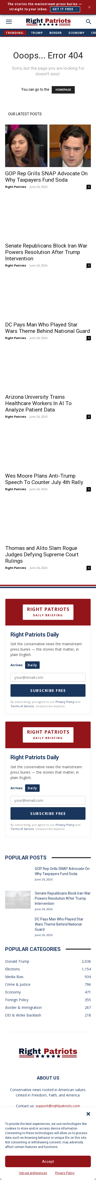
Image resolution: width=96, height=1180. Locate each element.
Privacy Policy (64, 1173)
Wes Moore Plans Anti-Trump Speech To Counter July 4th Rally (44, 479)
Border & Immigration (23, 1007)
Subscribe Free (48, 690)
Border (55, 33)
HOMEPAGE (63, 89)
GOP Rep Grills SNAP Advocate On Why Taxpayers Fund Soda (46, 176)
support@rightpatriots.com (58, 1105)
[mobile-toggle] (9, 22)
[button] (88, 1113)
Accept (48, 1161)
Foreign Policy (16, 999)
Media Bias (14, 976)
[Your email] (48, 800)
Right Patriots (15, 187)
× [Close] (89, 7)
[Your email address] (48, 677)
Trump (37, 33)
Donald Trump (17, 961)
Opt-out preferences (33, 1173)
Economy (76, 33)
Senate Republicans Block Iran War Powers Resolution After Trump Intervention (46, 252)
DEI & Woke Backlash (23, 1015)
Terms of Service (22, 706)
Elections (12, 969)
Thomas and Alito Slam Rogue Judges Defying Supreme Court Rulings (42, 554)
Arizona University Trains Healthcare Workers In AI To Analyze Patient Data (38, 403)
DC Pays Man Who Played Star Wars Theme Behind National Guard (47, 328)
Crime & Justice (17, 984)
